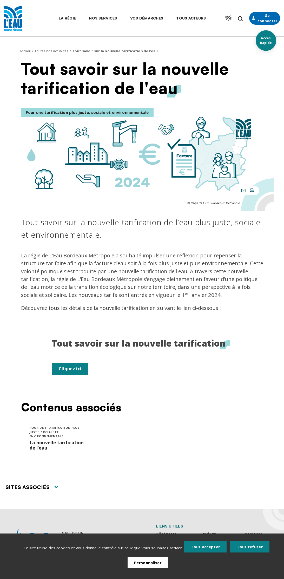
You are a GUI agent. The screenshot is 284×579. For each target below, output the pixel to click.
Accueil (25, 51)
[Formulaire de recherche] (231, 19)
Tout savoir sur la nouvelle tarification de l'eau (115, 51)
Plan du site (209, 534)
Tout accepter (205, 551)
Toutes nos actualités (51, 51)
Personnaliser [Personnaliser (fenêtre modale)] (148, 565)
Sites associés (31, 488)
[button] (58, 18)
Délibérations (166, 534)
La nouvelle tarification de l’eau (57, 445)
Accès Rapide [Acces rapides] (266, 40)
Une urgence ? (254, 534)
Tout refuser (250, 551)
